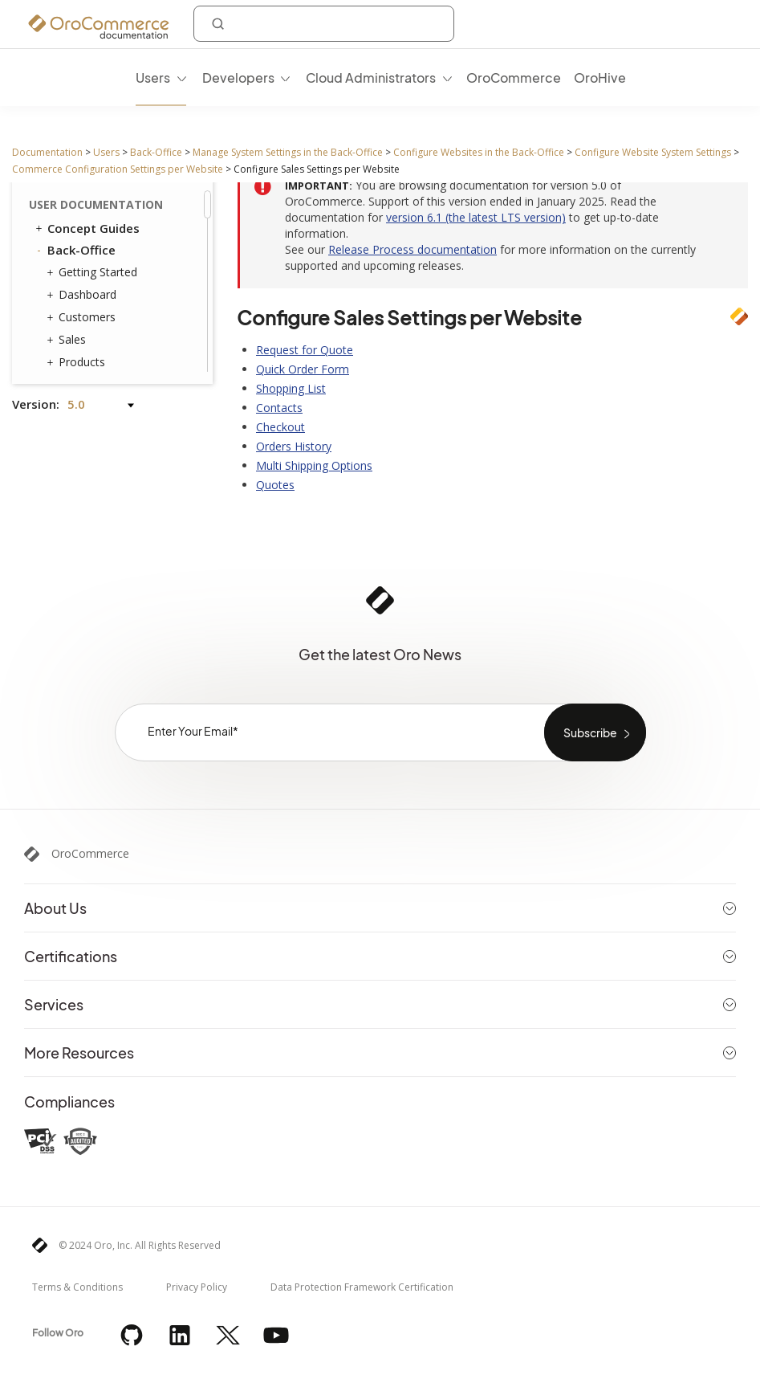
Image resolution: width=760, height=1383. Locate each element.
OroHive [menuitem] (600, 77)
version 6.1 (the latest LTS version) (476, 217)
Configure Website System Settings (653, 152)
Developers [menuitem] (238, 77)
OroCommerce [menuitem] (513, 77)
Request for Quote (304, 349)
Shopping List (291, 388)
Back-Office (156, 152)
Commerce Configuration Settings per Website (117, 169)
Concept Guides (86, 228)
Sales (68, 340)
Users (106, 152)
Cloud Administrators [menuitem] (371, 77)
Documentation (47, 152)
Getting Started (94, 272)
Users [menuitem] (153, 77)
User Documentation (96, 204)
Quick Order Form (302, 369)
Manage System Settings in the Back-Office (288, 152)
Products (78, 362)
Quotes (275, 484)
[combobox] (323, 23)
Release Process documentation (412, 249)
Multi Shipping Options (314, 465)
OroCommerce (90, 854)
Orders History (293, 446)
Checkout (280, 426)
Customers (83, 317)
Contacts (279, 407)
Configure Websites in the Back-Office (478, 152)
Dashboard (83, 295)
